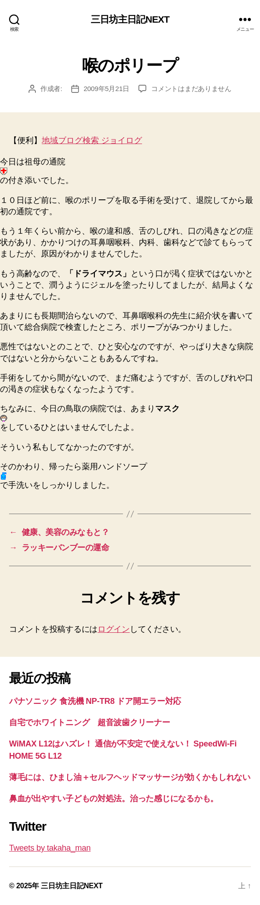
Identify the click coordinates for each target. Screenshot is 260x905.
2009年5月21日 (106, 88)
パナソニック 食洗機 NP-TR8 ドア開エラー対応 (95, 701)
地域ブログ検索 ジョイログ (92, 140)
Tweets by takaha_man (50, 847)
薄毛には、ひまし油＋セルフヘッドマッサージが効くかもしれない (129, 777)
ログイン (114, 629)
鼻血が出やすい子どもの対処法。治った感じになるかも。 (113, 798)
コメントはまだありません (191, 88)
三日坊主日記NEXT (130, 19)
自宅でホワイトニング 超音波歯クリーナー (89, 722)
